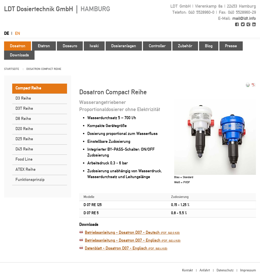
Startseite (11, 69)
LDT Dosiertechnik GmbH (57, 9)
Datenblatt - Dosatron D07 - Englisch (126, 248)
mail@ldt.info (244, 18)
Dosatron (33, 69)
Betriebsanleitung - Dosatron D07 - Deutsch (132, 232)
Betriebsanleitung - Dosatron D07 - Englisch (133, 240)
